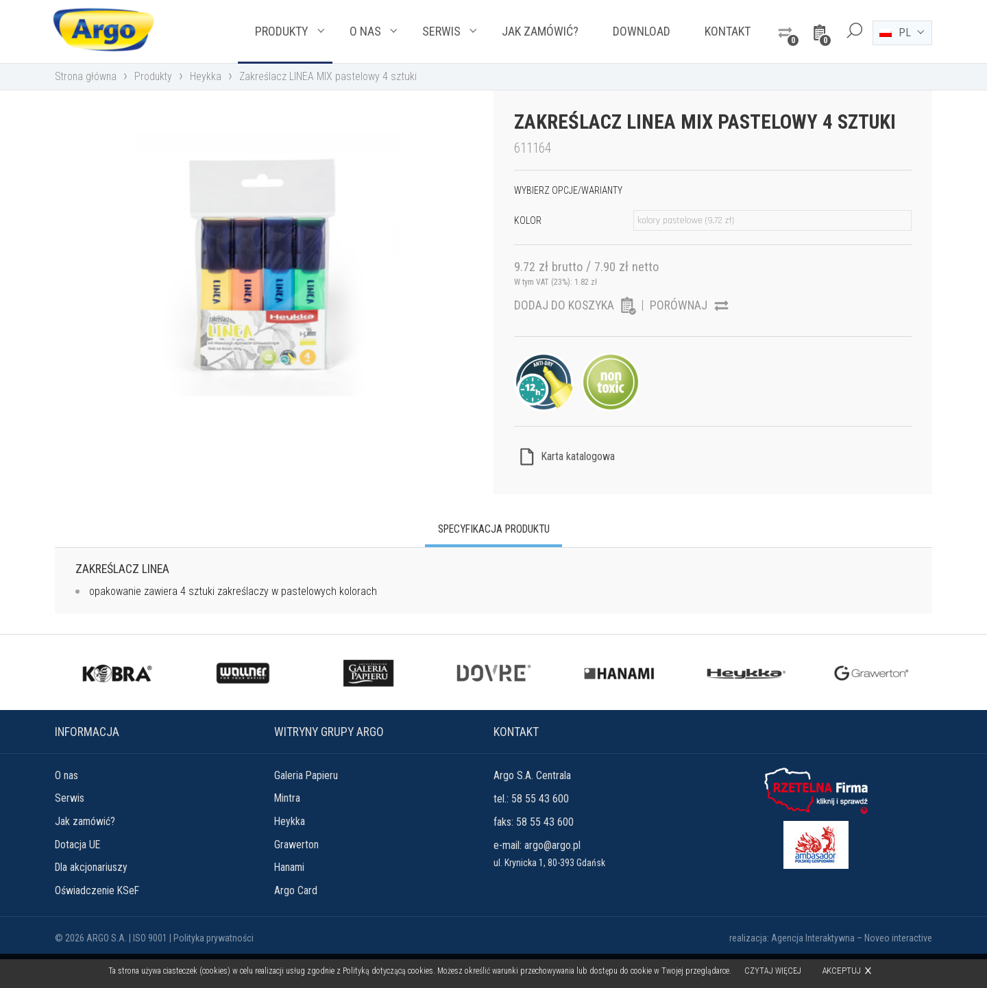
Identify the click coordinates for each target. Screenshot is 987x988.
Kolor (527, 245)
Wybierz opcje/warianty (568, 215)
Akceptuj (842, 970)
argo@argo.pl (552, 872)
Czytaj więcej (773, 971)
